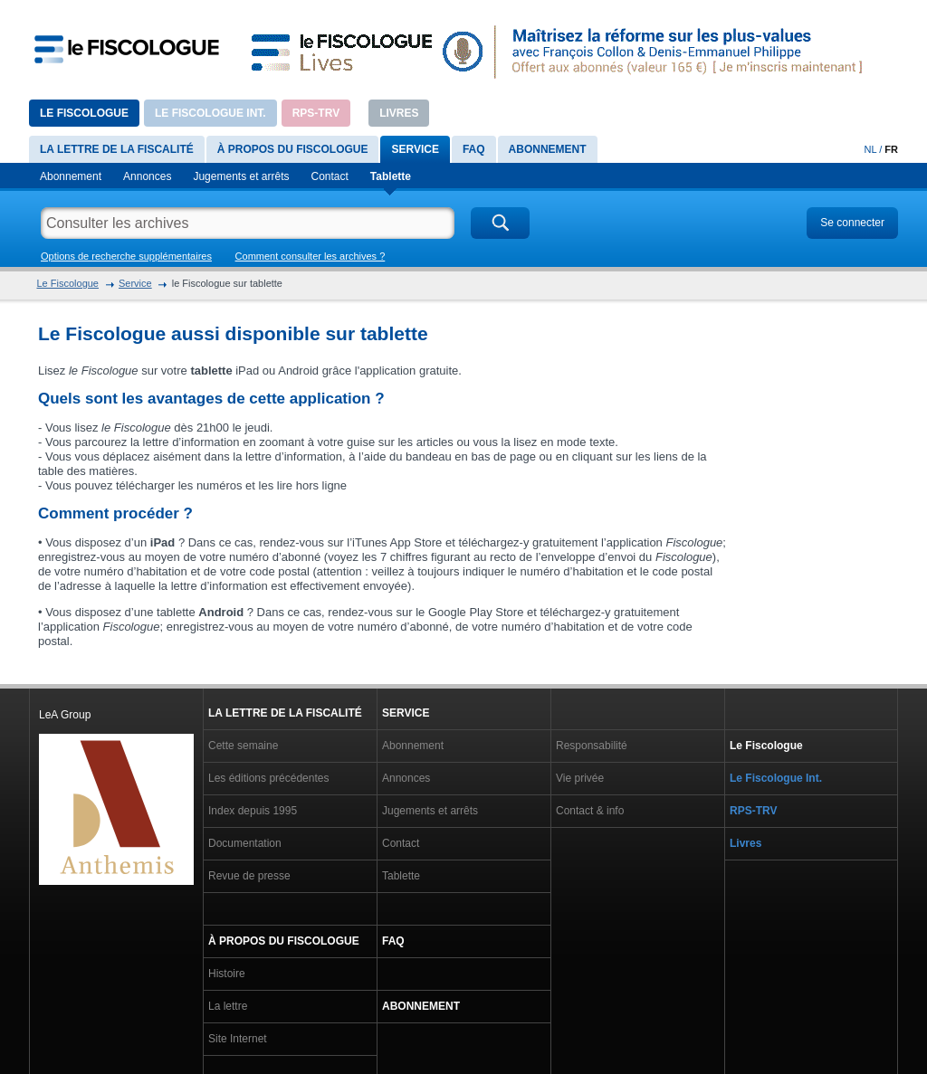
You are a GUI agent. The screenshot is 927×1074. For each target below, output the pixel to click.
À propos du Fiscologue (292, 149)
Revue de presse (249, 876)
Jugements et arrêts (241, 176)
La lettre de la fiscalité (117, 149)
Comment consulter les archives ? (310, 256)
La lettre (227, 1006)
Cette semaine (243, 745)
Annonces (147, 176)
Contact (330, 176)
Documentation (245, 843)
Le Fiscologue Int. (210, 113)
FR (891, 149)
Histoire (226, 973)
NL (871, 149)
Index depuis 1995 (252, 810)
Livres (398, 113)
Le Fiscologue (84, 113)
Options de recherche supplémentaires (126, 256)
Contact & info (590, 810)
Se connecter (852, 222)
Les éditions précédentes (268, 778)
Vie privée (580, 778)
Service (414, 149)
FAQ (474, 149)
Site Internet (237, 1038)
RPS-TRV (315, 113)
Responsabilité (591, 745)
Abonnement (548, 149)
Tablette (390, 176)
